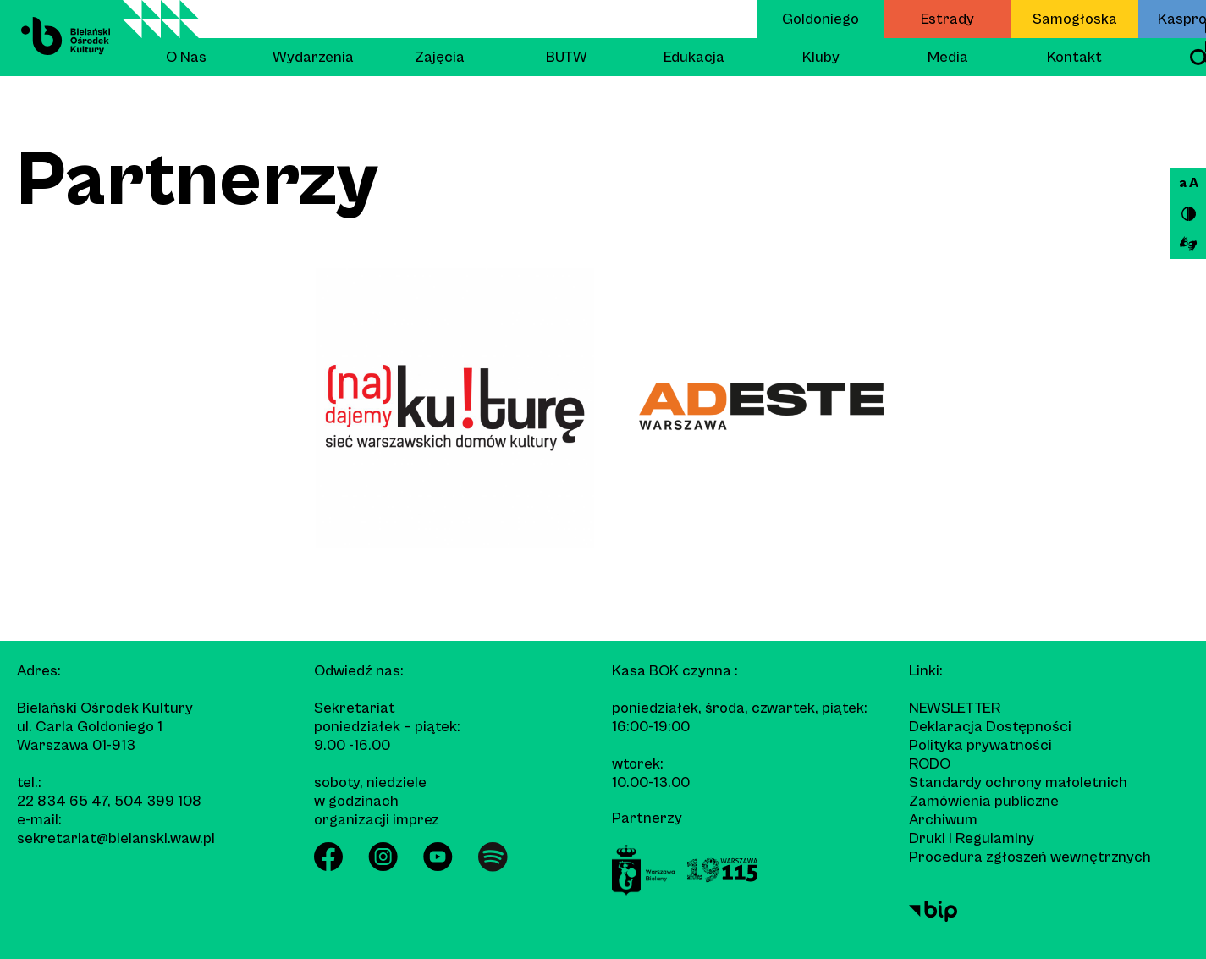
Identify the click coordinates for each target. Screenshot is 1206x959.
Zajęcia (440, 57)
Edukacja (694, 57)
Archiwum (943, 820)
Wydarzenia (313, 57)
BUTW (566, 57)
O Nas (186, 57)
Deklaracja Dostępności (990, 727)
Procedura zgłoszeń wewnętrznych (1030, 857)
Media (948, 57)
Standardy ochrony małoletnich (1018, 782)
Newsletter (954, 708)
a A (1188, 182)
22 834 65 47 (62, 801)
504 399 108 (157, 801)
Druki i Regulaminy (971, 838)
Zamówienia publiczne (984, 801)
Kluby (821, 57)
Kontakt (1074, 57)
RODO (929, 764)
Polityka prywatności (980, 745)
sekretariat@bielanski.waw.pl (116, 838)
